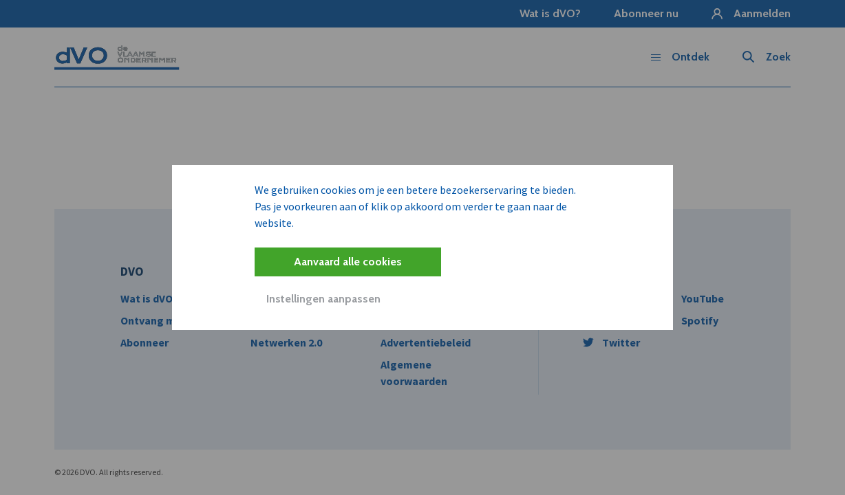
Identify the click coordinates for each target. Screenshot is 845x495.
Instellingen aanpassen (323, 298)
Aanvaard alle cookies (348, 261)
